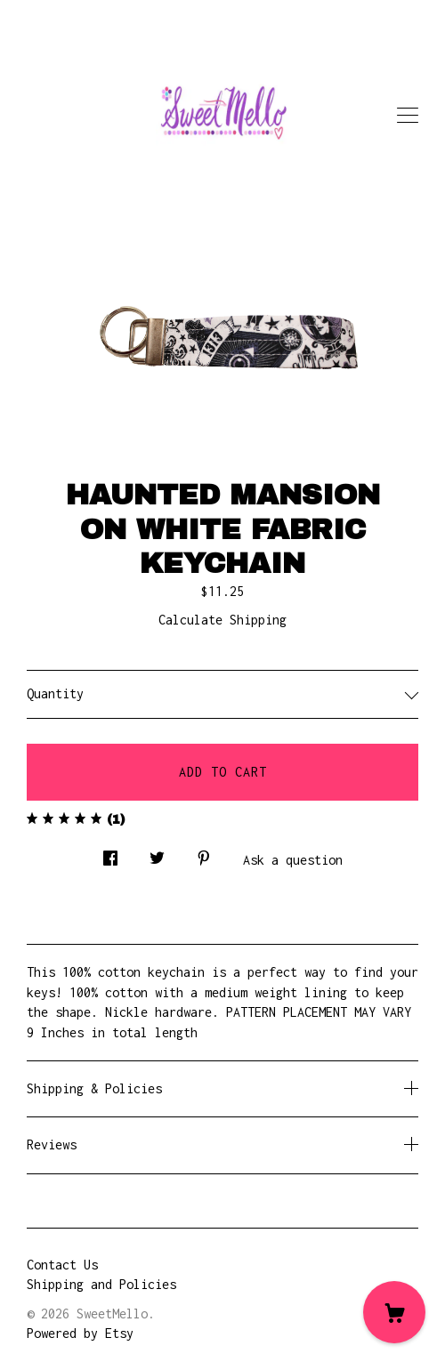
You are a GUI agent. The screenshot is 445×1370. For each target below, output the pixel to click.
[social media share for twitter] (157, 852)
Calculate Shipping (222, 619)
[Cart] (394, 1312)
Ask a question (293, 859)
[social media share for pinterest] (204, 852)
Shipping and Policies (101, 1284)
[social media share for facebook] (110, 852)
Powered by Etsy (80, 1333)
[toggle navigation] (407, 116)
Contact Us (62, 1264)
